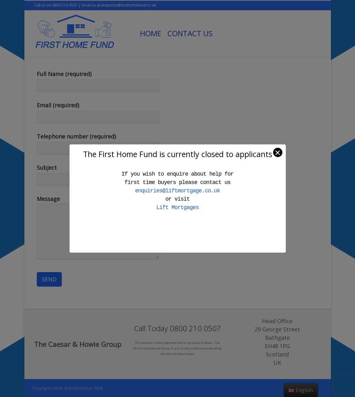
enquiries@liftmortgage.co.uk (177, 190)
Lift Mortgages (177, 207)
